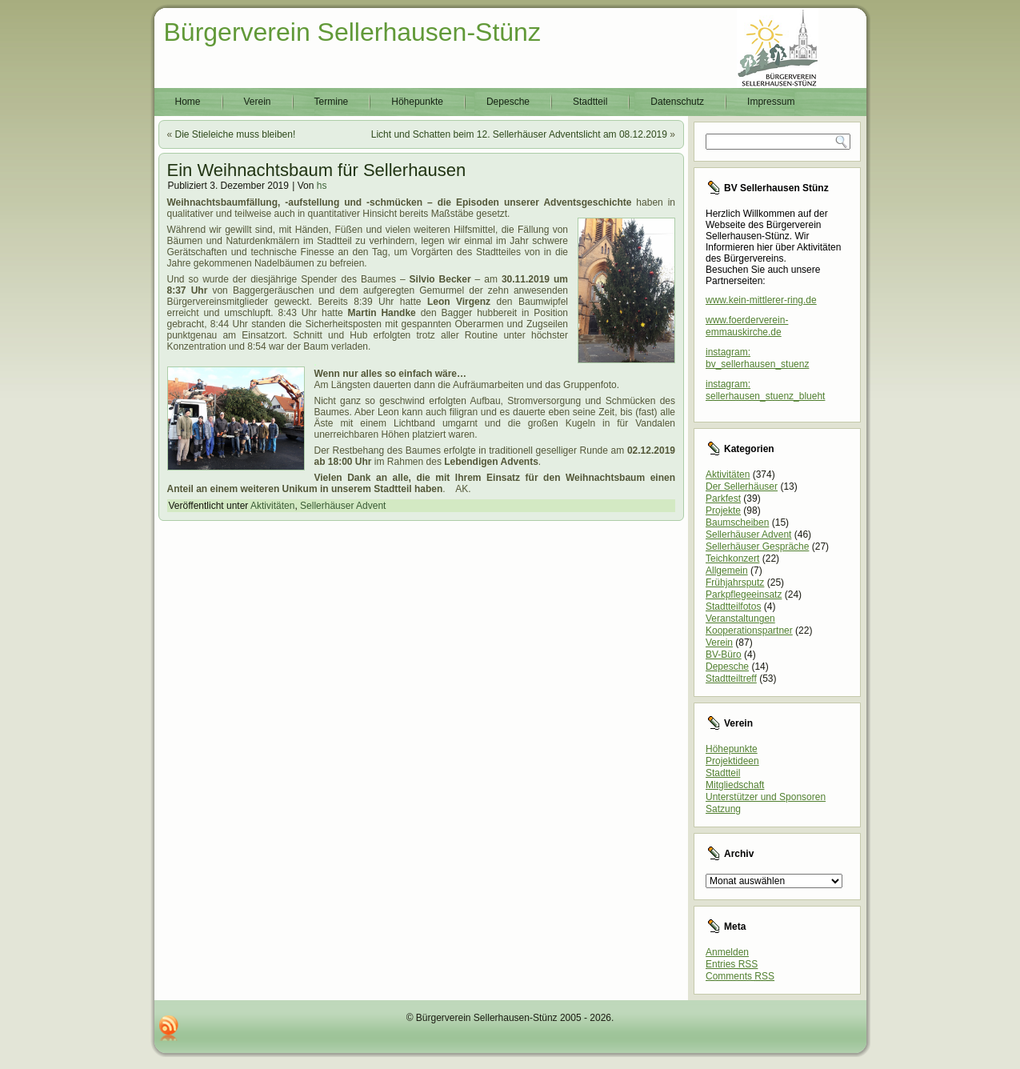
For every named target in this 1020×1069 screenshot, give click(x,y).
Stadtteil (590, 101)
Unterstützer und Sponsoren (766, 797)
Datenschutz (677, 101)
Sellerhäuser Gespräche (757, 546)
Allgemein (727, 570)
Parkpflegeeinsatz (744, 594)
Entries (732, 964)
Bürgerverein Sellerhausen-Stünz (352, 32)
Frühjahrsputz (735, 582)
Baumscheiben (737, 522)
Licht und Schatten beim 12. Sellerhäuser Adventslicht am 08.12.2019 (519, 134)
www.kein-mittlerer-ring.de (761, 300)
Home (188, 101)
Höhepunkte (417, 101)
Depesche (508, 101)
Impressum (770, 101)
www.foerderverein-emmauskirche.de (747, 326)
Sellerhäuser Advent (343, 505)
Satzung (723, 809)
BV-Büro (724, 654)
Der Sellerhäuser (742, 486)
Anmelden (727, 952)
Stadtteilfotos (733, 606)
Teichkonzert (732, 558)
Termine (331, 101)
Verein (257, 101)
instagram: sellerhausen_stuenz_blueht (765, 390)
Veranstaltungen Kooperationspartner (749, 624)
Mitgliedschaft (735, 785)
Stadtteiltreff (731, 678)
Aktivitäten (272, 505)
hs (322, 185)
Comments (740, 976)
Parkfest (723, 498)
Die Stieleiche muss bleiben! (235, 134)
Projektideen (732, 761)
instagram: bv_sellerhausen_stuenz (757, 358)
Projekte (723, 510)
